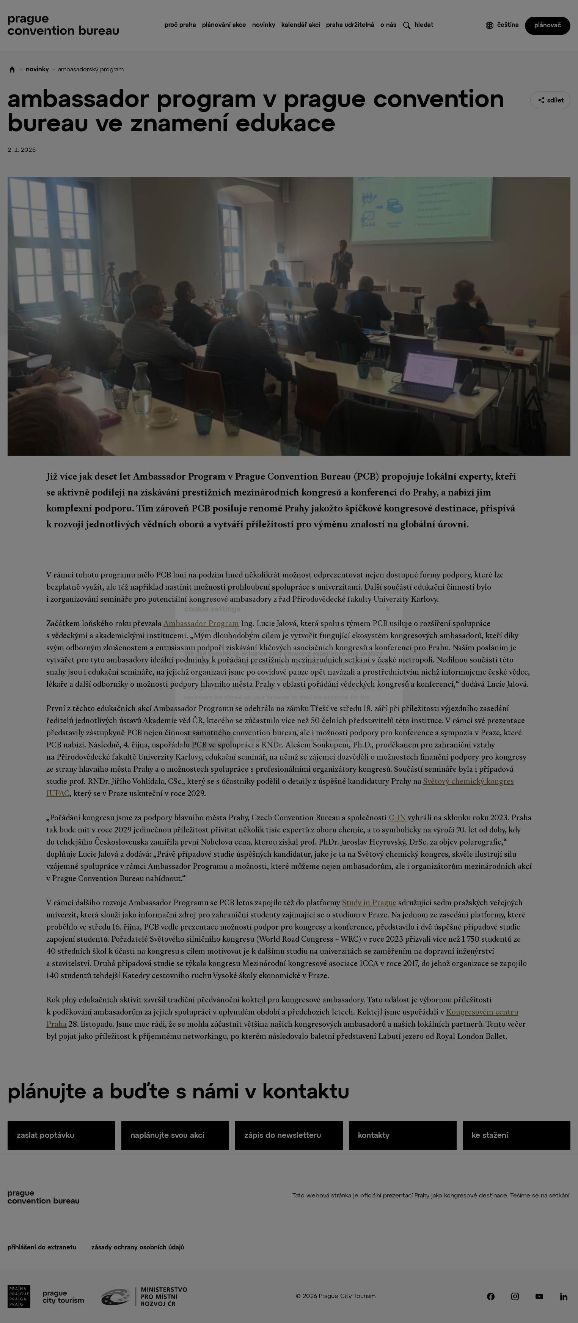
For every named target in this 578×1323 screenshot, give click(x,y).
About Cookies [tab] (292, 615)
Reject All (262, 725)
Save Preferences (326, 725)
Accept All (209, 725)
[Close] (388, 594)
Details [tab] (244, 615)
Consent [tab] (205, 615)
